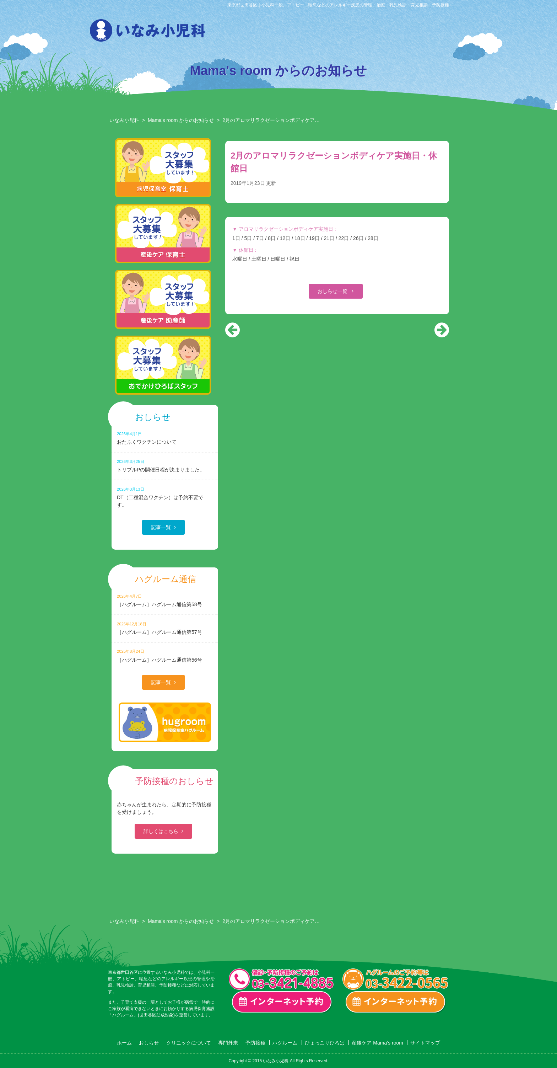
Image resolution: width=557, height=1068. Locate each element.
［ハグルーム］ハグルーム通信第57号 (165, 628)
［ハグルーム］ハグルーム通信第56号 (165, 655)
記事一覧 (161, 527)
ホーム (124, 1042)
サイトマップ (425, 1042)
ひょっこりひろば (413, 32)
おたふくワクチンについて (165, 438)
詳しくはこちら (161, 831)
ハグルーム (376, 32)
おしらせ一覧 (333, 291)
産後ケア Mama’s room (449, 32)
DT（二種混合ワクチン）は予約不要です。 (165, 497)
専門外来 (304, 32)
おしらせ (231, 32)
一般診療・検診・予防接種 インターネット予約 (282, 1002)
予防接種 (340, 32)
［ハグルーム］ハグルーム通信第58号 (165, 600)
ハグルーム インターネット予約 (396, 1002)
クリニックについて (268, 32)
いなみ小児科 (124, 120)
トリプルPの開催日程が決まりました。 (165, 465)
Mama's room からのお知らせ (181, 120)
